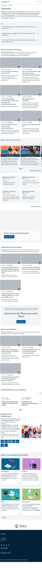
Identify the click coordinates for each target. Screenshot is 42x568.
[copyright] (18, 66)
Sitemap (2, 565)
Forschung (5, 13)
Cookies (25, 565)
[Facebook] (9, 551)
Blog (15, 334)
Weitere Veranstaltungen (36, 206)
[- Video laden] (10, 151)
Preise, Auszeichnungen (11, 251)
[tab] (20, 169)
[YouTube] (6, 551)
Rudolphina (13, 55)
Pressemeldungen (11, 15)
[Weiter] (40, 144)
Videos (28, 13)
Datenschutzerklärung (8, 565)
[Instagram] (1, 551)
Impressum (21, 565)
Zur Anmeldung (21, 323)
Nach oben (4, 523)
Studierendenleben (22, 13)
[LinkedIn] (4, 551)
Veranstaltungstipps (36, 13)
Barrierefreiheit (16, 565)
